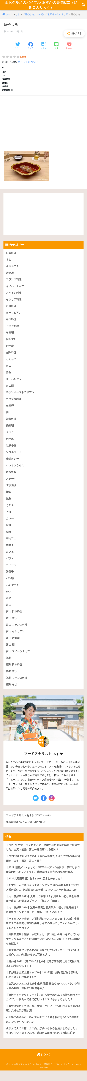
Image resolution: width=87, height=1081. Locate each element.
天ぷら (10, 437)
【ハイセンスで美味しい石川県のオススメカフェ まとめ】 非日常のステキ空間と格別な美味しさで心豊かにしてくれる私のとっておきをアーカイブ (43, 932)
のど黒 (10, 443)
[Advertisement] (43, 123)
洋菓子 (10, 578)
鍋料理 (10, 430)
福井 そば (11, 692)
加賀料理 (11, 423)
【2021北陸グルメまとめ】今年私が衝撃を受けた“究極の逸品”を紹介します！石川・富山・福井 (43, 867)
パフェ (10, 564)
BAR (8, 598)
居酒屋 (10, 276)
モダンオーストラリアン (20, 397)
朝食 (8, 537)
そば (8, 517)
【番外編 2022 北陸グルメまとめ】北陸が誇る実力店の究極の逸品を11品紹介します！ (43, 973)
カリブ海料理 (13, 403)
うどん (10, 511)
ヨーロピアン (13, 316)
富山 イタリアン (15, 638)
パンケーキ (12, 591)
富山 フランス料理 (16, 631)
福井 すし (11, 678)
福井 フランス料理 (16, 685)
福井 (8, 665)
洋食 (8, 376)
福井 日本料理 (14, 672)
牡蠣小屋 (11, 450)
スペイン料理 (13, 296)
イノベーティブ (15, 289)
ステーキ (11, 484)
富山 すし (11, 625)
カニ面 (10, 390)
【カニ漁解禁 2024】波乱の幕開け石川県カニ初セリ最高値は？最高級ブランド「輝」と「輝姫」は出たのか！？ (42, 918)
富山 (8, 611)
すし (18, 17)
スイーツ (11, 571)
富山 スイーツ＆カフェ (19, 658)
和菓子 (10, 551)
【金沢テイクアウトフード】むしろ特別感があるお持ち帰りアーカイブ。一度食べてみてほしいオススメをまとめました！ (43, 1007)
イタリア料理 (13, 303)
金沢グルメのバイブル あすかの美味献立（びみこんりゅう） (41, 6)
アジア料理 (12, 330)
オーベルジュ (13, 383)
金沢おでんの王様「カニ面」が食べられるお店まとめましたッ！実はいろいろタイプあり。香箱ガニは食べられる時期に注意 (43, 1041)
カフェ (10, 558)
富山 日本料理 (14, 618)
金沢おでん (12, 269)
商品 (8, 605)
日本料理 (11, 256)
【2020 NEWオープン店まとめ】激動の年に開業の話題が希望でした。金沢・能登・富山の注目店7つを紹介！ (43, 855)
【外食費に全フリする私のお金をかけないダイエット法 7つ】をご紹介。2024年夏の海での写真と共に (43, 962)
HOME (43, 1065)
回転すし (11, 343)
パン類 (10, 584)
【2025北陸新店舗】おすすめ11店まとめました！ (34, 887)
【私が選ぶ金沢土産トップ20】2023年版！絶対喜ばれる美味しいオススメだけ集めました (42, 984)
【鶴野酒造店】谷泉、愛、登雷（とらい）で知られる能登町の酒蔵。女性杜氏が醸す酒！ (43, 1018)
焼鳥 (8, 504)
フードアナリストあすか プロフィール (28, 823)
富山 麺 (10, 652)
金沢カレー (12, 464)
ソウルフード (13, 457)
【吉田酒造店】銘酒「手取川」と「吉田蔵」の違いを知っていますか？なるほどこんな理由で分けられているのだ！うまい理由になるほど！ (43, 948)
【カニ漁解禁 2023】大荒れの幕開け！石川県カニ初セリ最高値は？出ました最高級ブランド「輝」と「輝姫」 (42, 907)
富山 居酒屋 (13, 645)
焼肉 (8, 497)
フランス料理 (13, 283)
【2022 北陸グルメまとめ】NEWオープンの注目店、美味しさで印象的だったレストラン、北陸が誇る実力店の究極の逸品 (43, 878)
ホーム (9, 17)
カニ (8, 370)
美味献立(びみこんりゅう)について (26, 830)
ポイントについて (28, 65)
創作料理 (11, 356)
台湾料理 (11, 309)
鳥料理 (10, 410)
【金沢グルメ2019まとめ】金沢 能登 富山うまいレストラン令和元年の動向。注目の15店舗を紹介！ (43, 996)
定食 (8, 531)
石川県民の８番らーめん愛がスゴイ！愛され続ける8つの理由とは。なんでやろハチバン (42, 1030)
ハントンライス (15, 470)
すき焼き (11, 490)
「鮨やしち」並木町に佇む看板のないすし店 (45, 17)
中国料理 (11, 323)
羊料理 (10, 336)
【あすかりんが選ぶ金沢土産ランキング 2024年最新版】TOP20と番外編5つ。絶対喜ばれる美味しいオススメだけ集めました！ (42, 896)
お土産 (10, 350)
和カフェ (11, 544)
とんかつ (11, 363)
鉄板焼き (11, 477)
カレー (10, 524)
